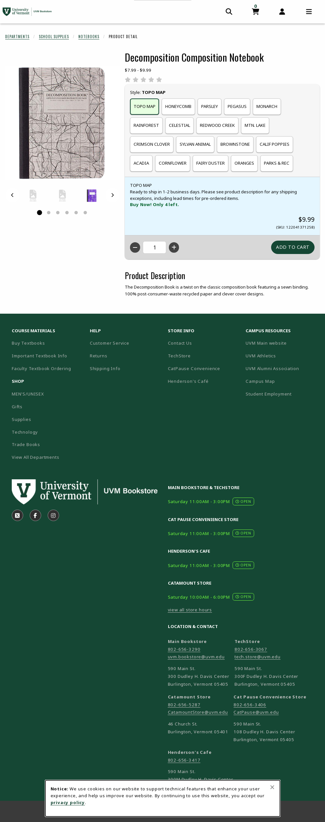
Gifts (17, 407)
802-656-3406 (250, 705)
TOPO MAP (144, 106)
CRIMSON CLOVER (152, 144)
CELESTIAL (179, 125)
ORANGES (244, 163)
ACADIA (141, 163)
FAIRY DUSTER (210, 163)
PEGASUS (237, 106)
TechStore (179, 356)
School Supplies (54, 36)
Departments (17, 36)
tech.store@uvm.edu (258, 657)
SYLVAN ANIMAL (195, 144)
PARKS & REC (276, 163)
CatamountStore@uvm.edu (198, 712)
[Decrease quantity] (135, 247)
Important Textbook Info (39, 356)
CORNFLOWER (173, 163)
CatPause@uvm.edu (256, 712)
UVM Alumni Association (282, 368)
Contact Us (180, 343)
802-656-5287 (184, 705)
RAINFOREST (146, 125)
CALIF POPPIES (274, 144)
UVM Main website (282, 343)
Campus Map (282, 381)
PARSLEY (209, 106)
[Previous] (12, 195)
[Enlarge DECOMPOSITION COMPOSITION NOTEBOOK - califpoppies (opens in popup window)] (62, 196)
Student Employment (282, 394)
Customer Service (109, 343)
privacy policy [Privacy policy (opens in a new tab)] (68, 802)
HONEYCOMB (178, 106)
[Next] (112, 195)
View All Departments (35, 457)
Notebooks (88, 36)
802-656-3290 (184, 649)
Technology (25, 432)
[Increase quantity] (174, 247)
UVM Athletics (282, 355)
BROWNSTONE (235, 144)
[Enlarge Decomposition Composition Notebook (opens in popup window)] (62, 123)
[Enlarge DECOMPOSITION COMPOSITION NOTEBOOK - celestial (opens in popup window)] (92, 196)
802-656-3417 (184, 760)
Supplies (21, 419)
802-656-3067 (251, 649)
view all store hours (190, 610)
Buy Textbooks (28, 343)
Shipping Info (105, 368)
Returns (98, 356)
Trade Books (26, 444)
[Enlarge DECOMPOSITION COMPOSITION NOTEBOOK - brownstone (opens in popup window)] (33, 196)
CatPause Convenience (194, 368)
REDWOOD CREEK (217, 125)
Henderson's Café (188, 381)
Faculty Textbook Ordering (41, 368)
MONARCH (266, 106)
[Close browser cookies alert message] (272, 787)
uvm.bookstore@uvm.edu (196, 657)
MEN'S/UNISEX (28, 394)
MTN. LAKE (255, 125)
